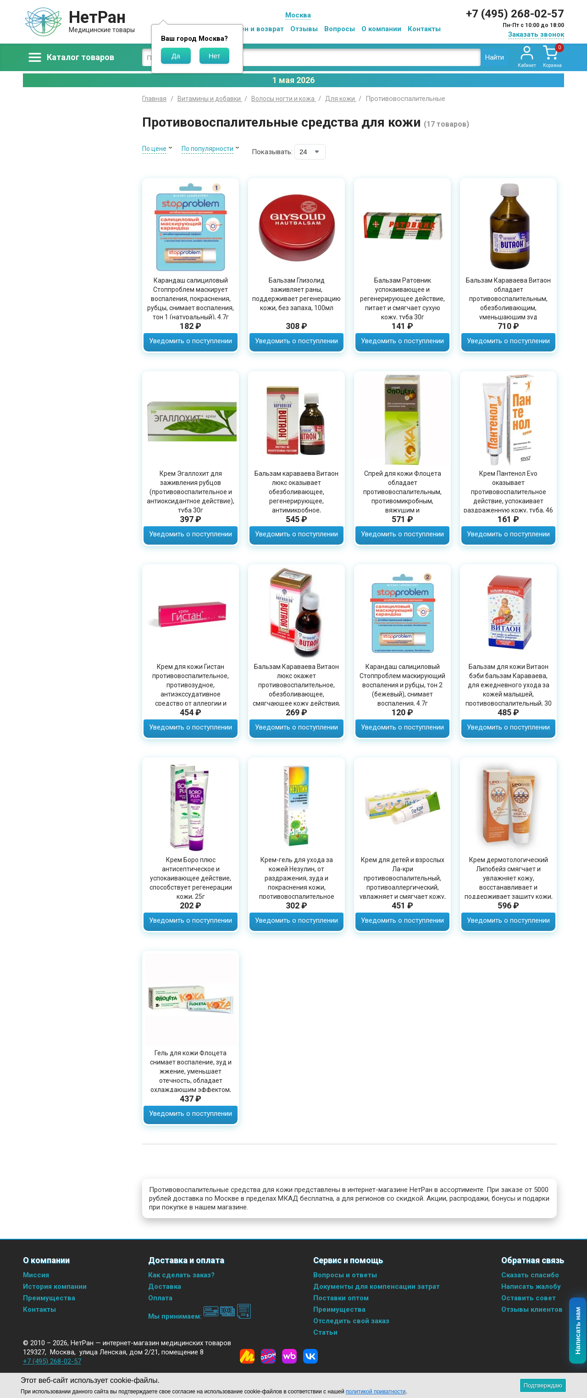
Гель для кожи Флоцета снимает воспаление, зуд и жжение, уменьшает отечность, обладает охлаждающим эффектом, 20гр (191, 1076)
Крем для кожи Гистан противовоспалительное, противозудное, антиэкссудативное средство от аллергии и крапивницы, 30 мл (190, 689)
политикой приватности (375, 1391)
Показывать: (272, 152)
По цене (154, 148)
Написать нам (578, 1331)
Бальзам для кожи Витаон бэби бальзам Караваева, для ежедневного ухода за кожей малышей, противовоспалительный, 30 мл (508, 689)
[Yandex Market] (247, 1356)
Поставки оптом (341, 1298)
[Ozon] (268, 1356)
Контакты (424, 29)
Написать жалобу (531, 1286)
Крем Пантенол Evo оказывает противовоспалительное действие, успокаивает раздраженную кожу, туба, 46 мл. (508, 496)
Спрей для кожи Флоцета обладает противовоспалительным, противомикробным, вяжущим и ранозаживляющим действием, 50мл (402, 501)
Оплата (160, 1298)
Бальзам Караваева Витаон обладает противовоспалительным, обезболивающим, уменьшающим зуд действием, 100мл (508, 303)
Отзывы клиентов (532, 1309)
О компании (381, 29)
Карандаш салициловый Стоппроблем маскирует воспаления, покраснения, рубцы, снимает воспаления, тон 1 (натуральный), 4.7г (190, 299)
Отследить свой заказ (351, 1321)
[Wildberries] (289, 1356)
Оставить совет (528, 1298)
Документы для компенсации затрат (376, 1286)
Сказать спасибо (530, 1275)
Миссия (36, 1275)
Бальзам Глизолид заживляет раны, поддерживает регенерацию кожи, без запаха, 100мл (296, 294)
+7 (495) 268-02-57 (515, 13)
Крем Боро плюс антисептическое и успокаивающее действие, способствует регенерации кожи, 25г (191, 878)
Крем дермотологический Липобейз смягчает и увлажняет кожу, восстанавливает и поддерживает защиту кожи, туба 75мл (509, 882)
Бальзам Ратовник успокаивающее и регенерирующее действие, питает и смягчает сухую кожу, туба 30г (402, 299)
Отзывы (304, 29)
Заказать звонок (536, 34)
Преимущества (49, 1298)
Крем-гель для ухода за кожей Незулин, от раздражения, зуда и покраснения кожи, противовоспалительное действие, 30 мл (296, 882)
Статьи (325, 1332)
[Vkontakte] (310, 1356)
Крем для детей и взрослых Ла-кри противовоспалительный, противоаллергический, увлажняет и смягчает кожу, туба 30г (403, 882)
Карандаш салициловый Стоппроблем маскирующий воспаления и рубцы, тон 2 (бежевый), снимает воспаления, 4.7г (402, 685)
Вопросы (339, 29)
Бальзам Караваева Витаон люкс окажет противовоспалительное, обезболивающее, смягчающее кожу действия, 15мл (296, 689)
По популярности (207, 148)
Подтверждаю (543, 1385)
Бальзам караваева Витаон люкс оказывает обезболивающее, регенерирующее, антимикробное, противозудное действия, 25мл (296, 501)
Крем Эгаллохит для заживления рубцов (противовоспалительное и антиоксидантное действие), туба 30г (190, 492)
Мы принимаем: (199, 1316)
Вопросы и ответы (345, 1275)
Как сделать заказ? (181, 1275)
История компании (55, 1286)
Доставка (164, 1286)
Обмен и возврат (255, 29)
